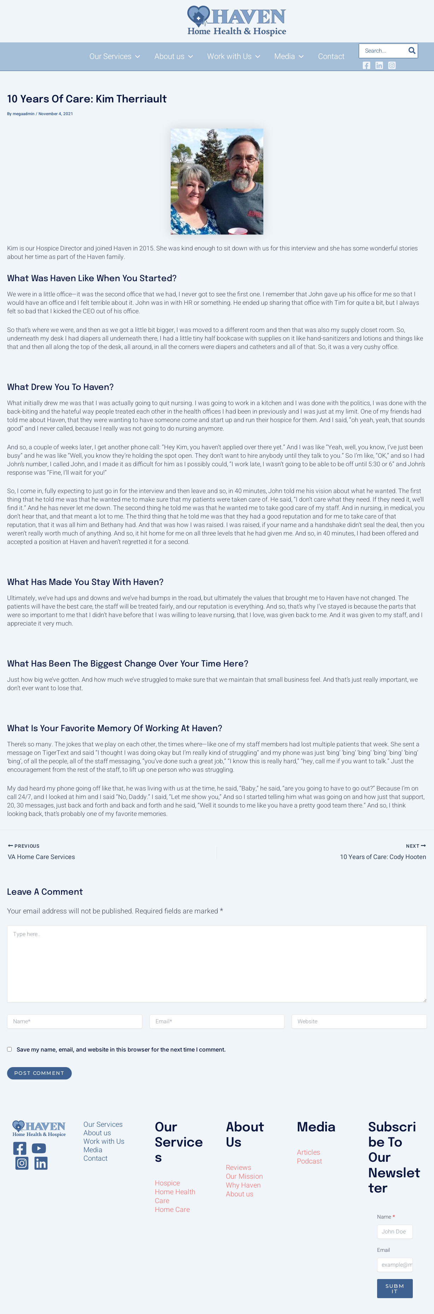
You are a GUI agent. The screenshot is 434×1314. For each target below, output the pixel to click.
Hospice (167, 1183)
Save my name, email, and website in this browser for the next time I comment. (121, 1049)
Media (92, 1150)
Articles (308, 1152)
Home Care (172, 1209)
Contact (95, 1158)
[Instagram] (392, 65)
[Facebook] (366, 65)
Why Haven (243, 1185)
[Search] (412, 51)
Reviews (239, 1167)
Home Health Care (175, 1196)
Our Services (103, 1124)
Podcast (309, 1161)
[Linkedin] (379, 65)
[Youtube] (38, 1148)
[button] (135, 56)
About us (97, 1133)
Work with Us (103, 1141)
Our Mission (244, 1176)
